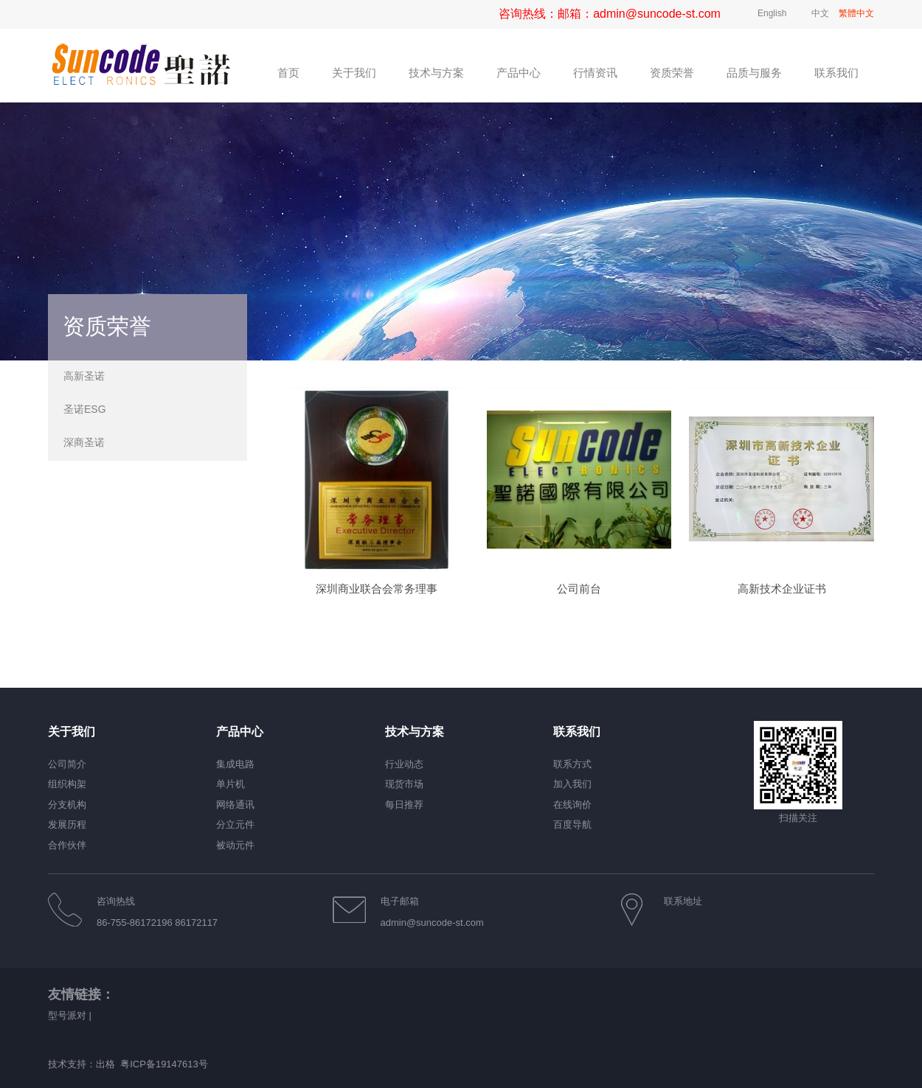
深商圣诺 (84, 442)
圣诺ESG (84, 409)
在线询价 (572, 804)
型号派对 (67, 1015)
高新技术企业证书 (782, 610)
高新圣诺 (84, 376)
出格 (105, 1064)
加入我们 (572, 783)
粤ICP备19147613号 (164, 1064)
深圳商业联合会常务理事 (376, 610)
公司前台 (579, 610)
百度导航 (572, 824)
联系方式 (572, 764)
